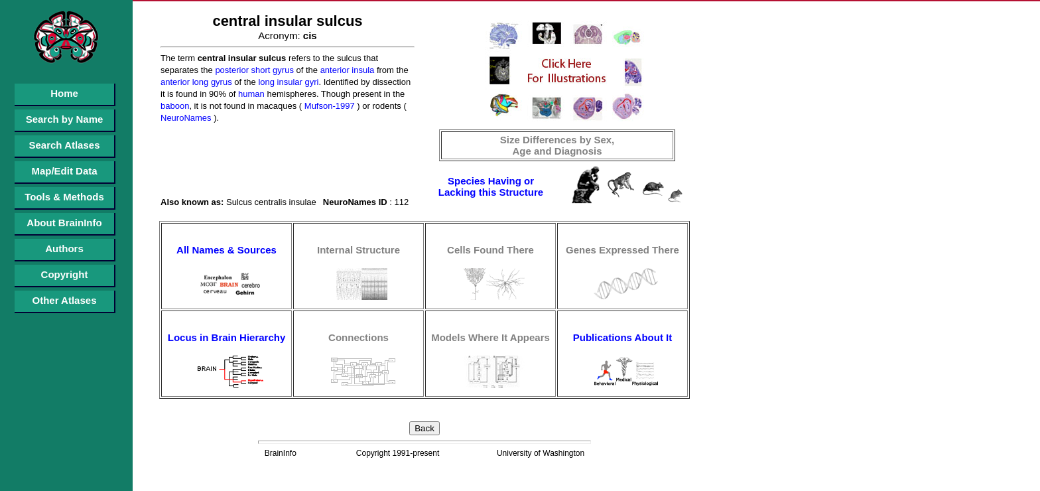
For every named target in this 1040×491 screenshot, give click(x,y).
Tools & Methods (64, 196)
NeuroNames (186, 118)
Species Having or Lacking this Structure (490, 186)
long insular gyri (287, 82)
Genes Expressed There (622, 249)
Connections (358, 337)
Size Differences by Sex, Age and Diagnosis (557, 145)
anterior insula (346, 70)
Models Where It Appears (490, 337)
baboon (175, 106)
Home (64, 93)
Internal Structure (358, 249)
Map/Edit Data (64, 170)
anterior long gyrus (196, 82)
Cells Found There (490, 249)
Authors (64, 248)
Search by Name (64, 119)
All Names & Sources (226, 249)
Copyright (64, 274)
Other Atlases (64, 300)
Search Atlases (64, 145)
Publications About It (622, 337)
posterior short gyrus (253, 70)
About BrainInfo (64, 222)
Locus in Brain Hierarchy (227, 337)
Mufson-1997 (328, 106)
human (249, 94)
